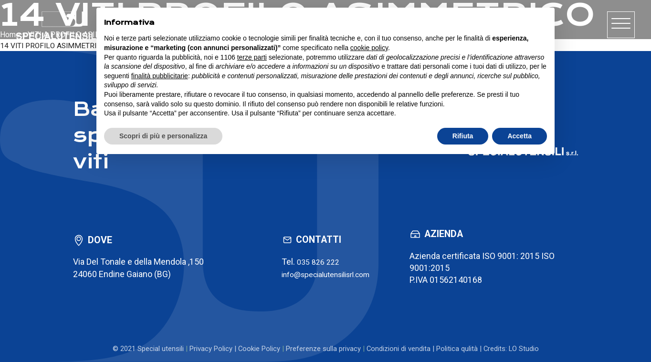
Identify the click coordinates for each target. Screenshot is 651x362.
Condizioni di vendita (398, 348)
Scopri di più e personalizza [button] (163, 136)
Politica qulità (457, 348)
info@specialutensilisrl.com (325, 274)
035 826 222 (311, 262)
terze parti (252, 57)
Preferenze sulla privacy (323, 348)
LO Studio (524, 348)
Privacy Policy (210, 348)
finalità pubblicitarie (159, 76)
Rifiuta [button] (462, 136)
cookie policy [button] (369, 48)
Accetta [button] (519, 136)
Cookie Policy (259, 348)
